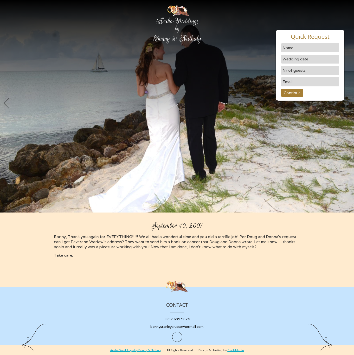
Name (288, 47)
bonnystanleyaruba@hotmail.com (177, 326)
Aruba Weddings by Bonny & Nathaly (135, 350)
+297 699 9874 (177, 319)
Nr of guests (294, 70)
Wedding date (295, 59)
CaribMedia (235, 350)
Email (288, 81)
